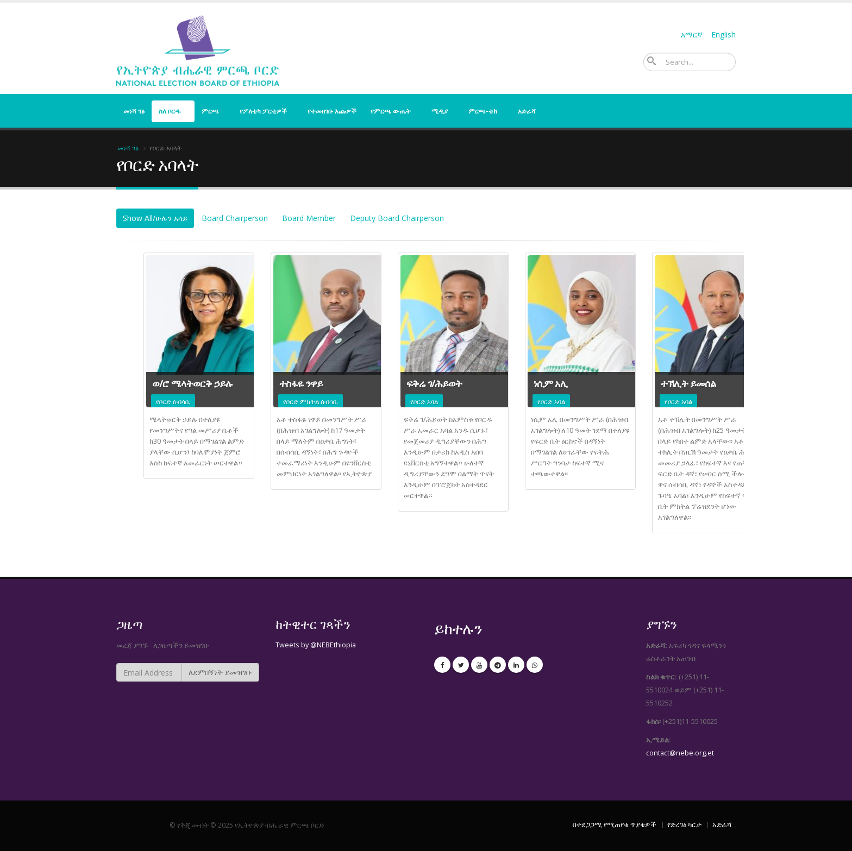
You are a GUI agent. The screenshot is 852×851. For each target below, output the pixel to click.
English (723, 34)
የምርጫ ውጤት (391, 111)
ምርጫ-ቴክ (482, 111)
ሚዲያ (439, 111)
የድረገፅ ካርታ (684, 824)
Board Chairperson (235, 218)
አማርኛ (692, 34)
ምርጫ (210, 111)
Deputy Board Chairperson (397, 218)
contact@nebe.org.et (680, 753)
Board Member (309, 218)
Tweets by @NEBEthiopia (315, 645)
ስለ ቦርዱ (170, 111)
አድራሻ (527, 111)
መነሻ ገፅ (134, 111)
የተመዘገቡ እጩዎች (332, 111)
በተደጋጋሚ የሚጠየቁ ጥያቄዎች (614, 824)
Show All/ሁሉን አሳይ (155, 218)
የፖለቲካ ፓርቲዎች (263, 111)
